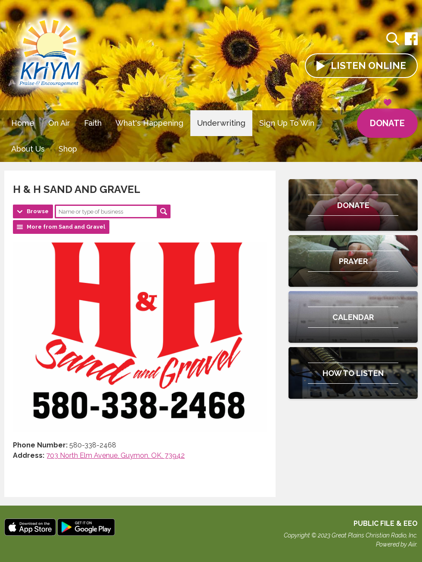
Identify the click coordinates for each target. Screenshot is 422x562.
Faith (93, 122)
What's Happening (149, 122)
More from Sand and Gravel (66, 227)
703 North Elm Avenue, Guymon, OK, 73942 (115, 455)
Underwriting (221, 122)
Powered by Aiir (396, 544)
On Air (59, 122)
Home (22, 122)
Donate (387, 118)
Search (164, 211)
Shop (68, 148)
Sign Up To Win (286, 122)
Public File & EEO (386, 523)
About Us (28, 148)
